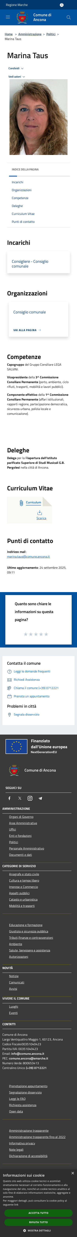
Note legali (16, 1149)
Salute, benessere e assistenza (29, 950)
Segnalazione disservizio (25, 1092)
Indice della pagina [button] (25, 169)
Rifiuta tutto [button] (38, 1222)
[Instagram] (30, 798)
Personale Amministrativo (26, 848)
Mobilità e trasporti (22, 905)
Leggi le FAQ (17, 1098)
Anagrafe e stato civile (24, 874)
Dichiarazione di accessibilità (28, 1155)
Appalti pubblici (19, 893)
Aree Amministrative (23, 823)
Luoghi (13, 1006)
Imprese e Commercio (23, 886)
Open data (16, 1111)
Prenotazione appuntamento (28, 1086)
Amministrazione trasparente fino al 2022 (37, 1136)
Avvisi (13, 988)
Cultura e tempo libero (24, 880)
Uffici (12, 829)
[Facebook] (9, 798)
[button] (38, 1230)
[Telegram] (40, 798)
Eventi (13, 1012)
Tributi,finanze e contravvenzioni (31, 937)
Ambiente (15, 944)
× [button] (72, 1173)
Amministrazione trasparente (29, 1130)
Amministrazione (29, 34)
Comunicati (16, 982)
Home (9, 34)
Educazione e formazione (25, 925)
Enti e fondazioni (20, 835)
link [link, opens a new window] (16, 1204)
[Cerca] (68, 17)
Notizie (14, 976)
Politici (50, 34)
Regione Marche (17, 4)
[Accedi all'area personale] (62, 5)
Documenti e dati (20, 854)
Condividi (16, 68)
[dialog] (38, 1203)
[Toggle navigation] (8, 17)
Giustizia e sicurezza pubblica (28, 931)
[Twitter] (20, 798)
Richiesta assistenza (22, 1105)
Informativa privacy (22, 1143)
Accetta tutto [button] (38, 1213)
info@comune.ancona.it (27, 1053)
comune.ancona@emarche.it (28, 1058)
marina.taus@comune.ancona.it (28, 556)
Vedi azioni (17, 76)
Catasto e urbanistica (23, 899)
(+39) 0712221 (36, 1067)
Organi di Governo (21, 816)
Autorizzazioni (18, 956)
